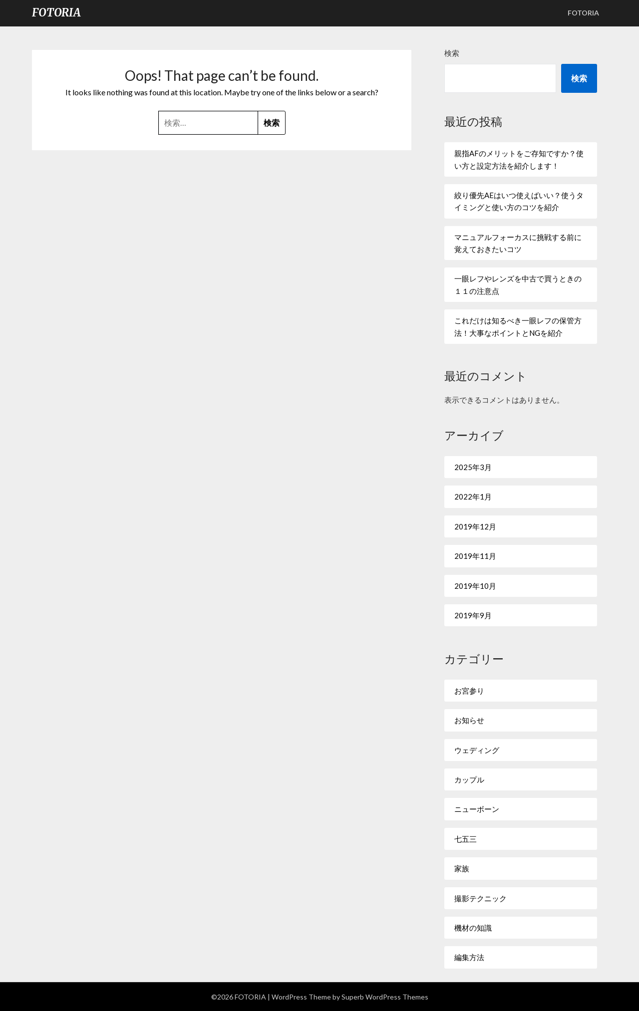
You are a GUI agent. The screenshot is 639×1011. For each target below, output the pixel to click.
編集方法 (469, 957)
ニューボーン (476, 808)
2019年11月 (475, 555)
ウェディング (476, 750)
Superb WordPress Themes (384, 997)
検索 (451, 52)
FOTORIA (56, 12)
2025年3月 (473, 467)
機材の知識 (473, 927)
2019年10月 (475, 585)
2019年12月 (475, 526)
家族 (461, 868)
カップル (469, 779)
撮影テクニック (480, 898)
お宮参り (469, 690)
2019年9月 (473, 615)
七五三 (465, 838)
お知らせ (469, 720)
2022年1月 (473, 496)
